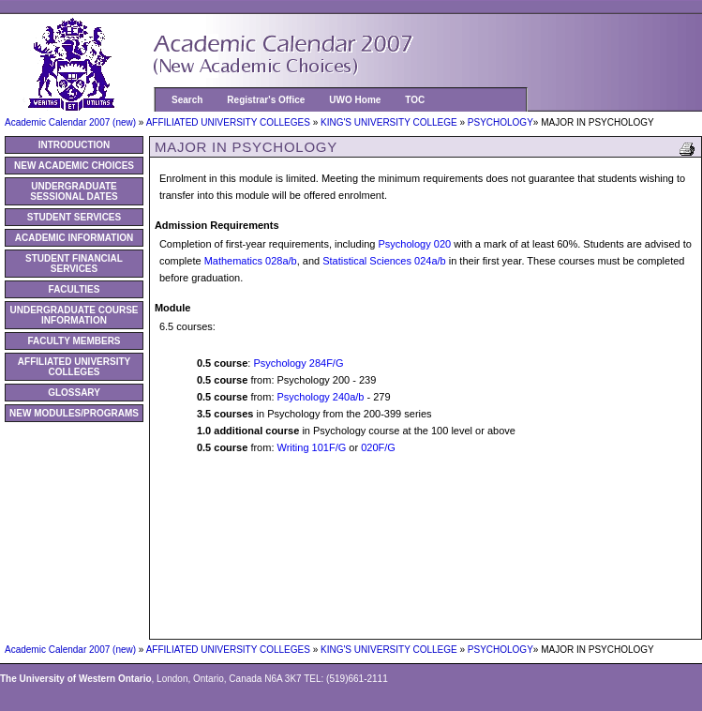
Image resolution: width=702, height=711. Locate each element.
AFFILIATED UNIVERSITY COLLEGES (229, 122)
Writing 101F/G (312, 447)
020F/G (378, 447)
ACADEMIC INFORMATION (74, 238)
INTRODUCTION (74, 145)
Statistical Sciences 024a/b (383, 260)
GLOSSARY (74, 392)
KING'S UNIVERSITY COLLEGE (390, 122)
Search (187, 100)
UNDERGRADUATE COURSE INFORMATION (73, 315)
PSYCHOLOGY (500, 122)
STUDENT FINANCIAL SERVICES (74, 263)
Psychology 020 (414, 244)
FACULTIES (74, 289)
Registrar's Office (266, 100)
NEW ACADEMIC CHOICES (74, 165)
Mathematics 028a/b (250, 260)
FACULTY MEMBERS (73, 341)
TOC (415, 100)
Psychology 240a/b (321, 396)
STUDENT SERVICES (74, 217)
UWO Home (355, 100)
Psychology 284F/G (298, 363)
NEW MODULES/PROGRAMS (74, 413)
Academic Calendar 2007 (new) (72, 122)
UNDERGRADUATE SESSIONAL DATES (74, 191)
